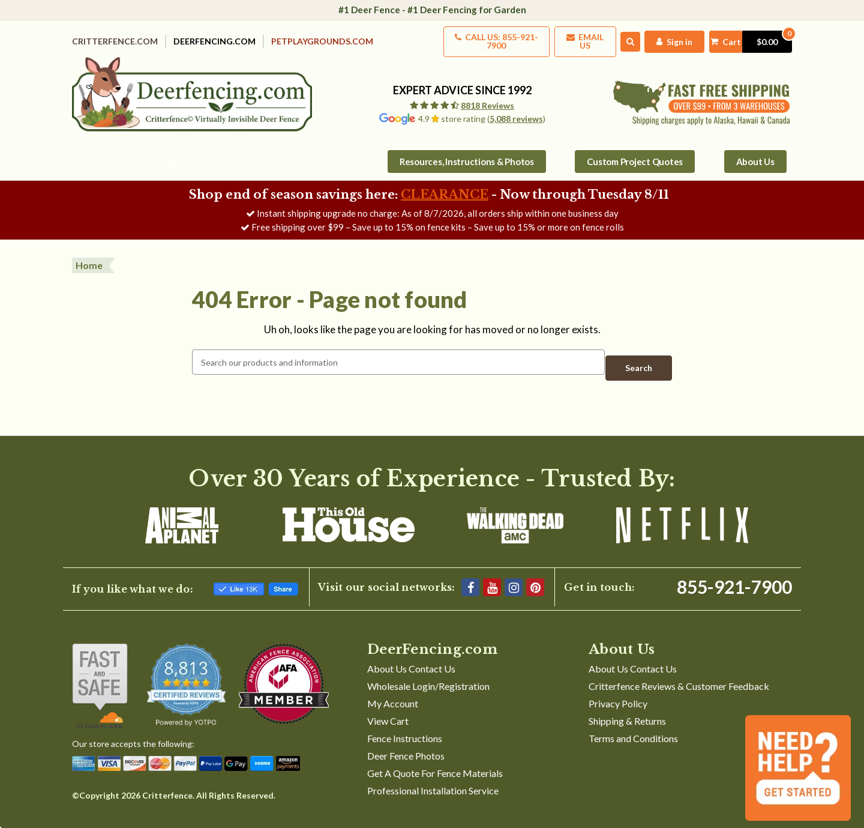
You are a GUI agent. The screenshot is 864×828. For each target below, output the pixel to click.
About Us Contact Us (411, 654)
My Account (392, 689)
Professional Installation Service (433, 776)
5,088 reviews (516, 111)
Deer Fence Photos (406, 742)
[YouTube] (492, 573)
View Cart (388, 707)
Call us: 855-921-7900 (458, 37)
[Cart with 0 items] (741, 37)
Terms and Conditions (633, 724)
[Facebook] (470, 573)
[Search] (609, 37)
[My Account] (655, 37)
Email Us (558, 37)
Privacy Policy (618, 689)
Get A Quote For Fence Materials (435, 759)
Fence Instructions (404, 724)
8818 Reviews (487, 97)
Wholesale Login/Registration (428, 672)
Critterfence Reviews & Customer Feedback (679, 672)
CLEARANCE (444, 187)
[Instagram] (514, 573)
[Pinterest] (535, 573)
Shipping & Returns (627, 707)
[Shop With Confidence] (100, 672)
